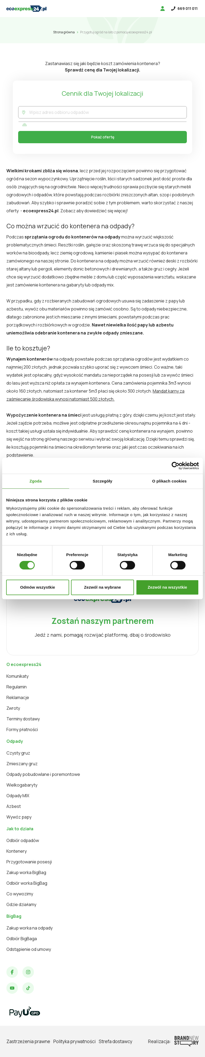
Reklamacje (17, 697)
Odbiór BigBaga (21, 939)
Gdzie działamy (21, 904)
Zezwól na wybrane (102, 587)
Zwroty (13, 708)
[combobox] (108, 112)
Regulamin (16, 687)
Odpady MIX (17, 796)
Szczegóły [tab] (102, 481)
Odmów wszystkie (37, 587)
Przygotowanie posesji (29, 862)
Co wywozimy (19, 894)
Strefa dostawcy (115, 1041)
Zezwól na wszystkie (167, 587)
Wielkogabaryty (21, 785)
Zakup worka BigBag (26, 872)
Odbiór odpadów (22, 840)
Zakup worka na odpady (29, 928)
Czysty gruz (18, 753)
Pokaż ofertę (102, 136)
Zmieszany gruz (22, 764)
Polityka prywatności (74, 1041)
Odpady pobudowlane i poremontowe (43, 774)
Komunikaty (17, 676)
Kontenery (16, 851)
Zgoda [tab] (36, 481)
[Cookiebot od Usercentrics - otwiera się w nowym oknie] (175, 466)
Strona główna (64, 32)
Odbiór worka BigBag (26, 883)
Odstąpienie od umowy (28, 949)
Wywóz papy (18, 817)
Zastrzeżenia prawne (28, 1041)
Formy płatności (22, 729)
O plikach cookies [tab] (169, 481)
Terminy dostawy (23, 719)
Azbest (13, 806)
